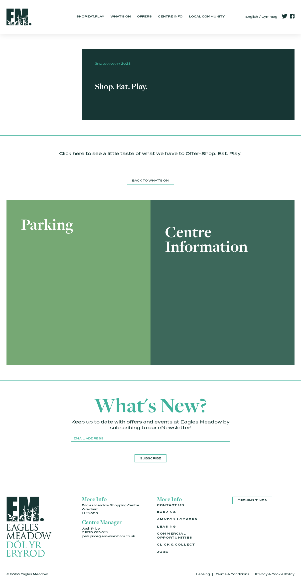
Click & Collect (176, 545)
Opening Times (252, 500)
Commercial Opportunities (174, 536)
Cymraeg (269, 17)
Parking (166, 512)
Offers (144, 16)
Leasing (166, 527)
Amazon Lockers (177, 519)
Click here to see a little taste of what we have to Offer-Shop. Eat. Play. (150, 153)
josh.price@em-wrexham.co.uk (108, 536)
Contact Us (170, 505)
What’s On (121, 16)
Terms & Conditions (232, 574)
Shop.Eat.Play (90, 16)
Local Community (207, 16)
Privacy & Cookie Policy (275, 574)
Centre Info (170, 16)
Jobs (162, 552)
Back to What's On (150, 181)
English (251, 17)
